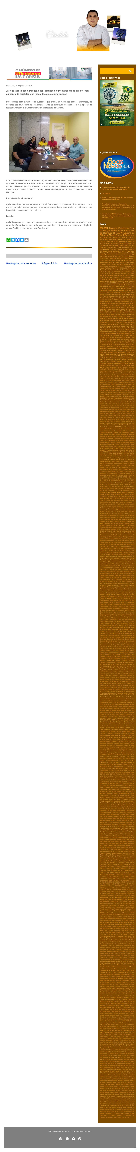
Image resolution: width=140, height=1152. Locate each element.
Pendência (113, 905)
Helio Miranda (115, 292)
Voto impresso (115, 1079)
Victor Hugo (121, 1073)
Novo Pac (103, 425)
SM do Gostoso (124, 1001)
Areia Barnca (125, 373)
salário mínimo (122, 463)
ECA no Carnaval (115, 654)
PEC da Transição (112, 876)
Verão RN (123, 1071)
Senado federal (104, 1015)
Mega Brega (123, 318)
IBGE (102, 256)
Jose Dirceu (103, 758)
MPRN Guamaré (121, 789)
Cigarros (108, 593)
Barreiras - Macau (126, 539)
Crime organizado (106, 343)
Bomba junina (126, 544)
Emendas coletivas (117, 672)
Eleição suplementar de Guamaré (118, 271)
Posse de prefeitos (117, 936)
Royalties (108, 444)
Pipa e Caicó (116, 916)
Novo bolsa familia (112, 425)
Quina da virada (127, 961)
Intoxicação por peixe (106, 751)
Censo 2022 (117, 581)
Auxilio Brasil (104, 270)
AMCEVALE (123, 285)
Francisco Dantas (129, 712)
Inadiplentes (119, 745)
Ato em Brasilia (129, 515)
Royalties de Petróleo (117, 997)
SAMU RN (131, 999)
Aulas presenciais (105, 517)
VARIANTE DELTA (128, 454)
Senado (116, 448)
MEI (109, 783)
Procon (108, 947)
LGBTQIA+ (103, 762)
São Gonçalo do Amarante (125, 279)
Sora (125, 1024)
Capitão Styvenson (128, 562)
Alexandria (110, 500)
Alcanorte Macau (125, 498)
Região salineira (113, 251)
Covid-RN (131, 341)
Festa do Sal (130, 702)
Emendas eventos (129, 672)
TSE (101, 243)
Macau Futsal (104, 799)
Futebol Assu (111, 718)
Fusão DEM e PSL (124, 716)
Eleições (110, 670)
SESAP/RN (117, 363)
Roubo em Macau (112, 996)
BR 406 (132, 529)
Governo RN (104, 266)
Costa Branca (121, 288)
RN (114, 233)
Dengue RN (110, 394)
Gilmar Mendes (109, 727)
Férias (132, 718)
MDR (101, 318)
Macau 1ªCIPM (115, 797)
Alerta (132, 498)
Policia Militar (114, 922)
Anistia (132, 504)
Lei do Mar (107, 772)
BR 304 (111, 286)
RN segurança (117, 436)
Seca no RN (120, 446)
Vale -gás (126, 1063)
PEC (115, 874)
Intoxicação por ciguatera (126, 749)
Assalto (102, 511)
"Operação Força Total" (114, 369)
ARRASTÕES (104, 486)
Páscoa (125, 959)
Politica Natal (118, 924)
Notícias (116, 275)
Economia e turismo (106, 658)
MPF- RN (103, 787)
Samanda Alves (104, 446)
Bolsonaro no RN (105, 544)
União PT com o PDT (124, 1055)
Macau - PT (108, 795)
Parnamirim (122, 255)
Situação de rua (114, 1024)
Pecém (132, 903)
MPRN (114, 231)
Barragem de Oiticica (115, 537)
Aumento (113, 303)
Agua (101, 498)
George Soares (114, 406)
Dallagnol (102, 633)
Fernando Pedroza (105, 699)
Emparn (121, 281)
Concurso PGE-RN (128, 598)
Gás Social (106, 737)
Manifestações (130, 805)
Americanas (109, 373)
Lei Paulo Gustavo (117, 316)
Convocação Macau (119, 608)
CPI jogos (131, 552)
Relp (126, 984)
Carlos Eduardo (117, 264)
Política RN (107, 434)
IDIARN (123, 292)
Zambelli (132, 1080)
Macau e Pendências (114, 803)
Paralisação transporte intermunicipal (111, 895)
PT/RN (124, 889)
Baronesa (122, 535)
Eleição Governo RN (120, 666)
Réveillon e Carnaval (121, 999)
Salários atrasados (111, 1007)
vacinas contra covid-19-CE (108, 1109)
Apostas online (120, 508)
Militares (110, 816)
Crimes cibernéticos (122, 623)
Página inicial (50, 263)
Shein (108, 1019)
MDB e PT (130, 316)
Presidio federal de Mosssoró (125, 944)
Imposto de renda (127, 273)
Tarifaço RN (103, 1038)
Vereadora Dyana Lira (121, 1069)
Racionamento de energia (107, 970)
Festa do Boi (125, 402)
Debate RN (103, 394)
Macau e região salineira (108, 294)
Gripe (132, 731)
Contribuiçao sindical (106, 608)
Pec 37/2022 (109, 903)
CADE (102, 378)
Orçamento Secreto (116, 870)
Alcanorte (131, 285)
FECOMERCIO (118, 683)
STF (124, 239)
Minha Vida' (108, 818)
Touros (115, 328)
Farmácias (131, 691)
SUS (121, 268)
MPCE (127, 785)
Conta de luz (104, 341)
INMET (113, 314)
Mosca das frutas (129, 828)
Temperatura (109, 1040)
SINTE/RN (123, 444)
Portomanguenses (105, 936)
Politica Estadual (109, 924)
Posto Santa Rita (129, 936)
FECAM (111, 683)
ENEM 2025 (103, 398)
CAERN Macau (121, 253)
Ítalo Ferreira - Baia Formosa (120, 1111)
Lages (132, 413)
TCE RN (102, 1034)
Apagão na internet (122, 506)
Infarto (108, 747)
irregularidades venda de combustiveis (116, 1098)
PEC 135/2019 (130, 874)
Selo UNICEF (130, 1013)
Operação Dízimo (111, 855)
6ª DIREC (124, 477)
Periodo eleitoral (105, 909)
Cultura (128, 627)
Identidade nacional (113, 743)
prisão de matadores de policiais (118, 1104)
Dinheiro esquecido (119, 646)
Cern (113, 386)
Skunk (121, 1024)
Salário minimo (124, 1005)
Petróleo (118, 431)
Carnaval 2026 (104, 566)
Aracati (127, 508)
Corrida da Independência (122, 614)
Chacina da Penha (123, 583)
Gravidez (131, 729)
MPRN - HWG (110, 787)
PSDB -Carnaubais (128, 888)
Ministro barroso (116, 820)
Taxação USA (117, 1038)
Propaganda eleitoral (113, 955)
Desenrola (109, 396)
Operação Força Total (115, 857)
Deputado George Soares (126, 639)
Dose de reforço (113, 652)
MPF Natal (108, 318)
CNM (108, 264)
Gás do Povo (130, 409)
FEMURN (103, 255)
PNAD (112, 884)
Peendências (104, 905)
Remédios (109, 363)
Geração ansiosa (129, 724)
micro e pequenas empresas (117, 1100)
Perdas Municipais (129, 907)
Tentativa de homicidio (121, 1040)
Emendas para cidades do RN (110, 674)
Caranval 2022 (110, 564)
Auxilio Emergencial (123, 331)
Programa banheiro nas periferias (124, 951)
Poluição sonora (110, 928)
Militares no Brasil (120, 816)
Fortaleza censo (118, 712)
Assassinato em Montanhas (125, 511)
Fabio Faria (120, 685)
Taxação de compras (128, 1038)
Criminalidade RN (109, 625)
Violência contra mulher (113, 1075)
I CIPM (122, 739)
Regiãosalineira (104, 984)
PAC (116, 427)
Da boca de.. (130, 631)
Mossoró (131, 235)
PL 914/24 (129, 882)
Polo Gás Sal (126, 926)
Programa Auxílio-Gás (107, 949)
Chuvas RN (130, 253)
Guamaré (113, 228)
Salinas (132, 444)
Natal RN (125, 294)
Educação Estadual (121, 660)
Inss (115, 239)
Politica (111, 262)
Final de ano (130, 706)
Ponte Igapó (124, 930)
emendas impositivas (120, 1092)
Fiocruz (102, 708)
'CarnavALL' (130, 465)
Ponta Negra (108, 930)
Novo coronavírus (109, 841)
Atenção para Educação (117, 515)
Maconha (102, 805)
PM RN (102, 884)
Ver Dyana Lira (120, 458)
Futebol (132, 404)
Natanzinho (109, 836)
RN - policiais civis (129, 963)
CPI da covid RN (109, 552)
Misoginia (116, 822)
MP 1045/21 (116, 783)
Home (9, 58)
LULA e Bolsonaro (113, 762)
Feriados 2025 (114, 697)
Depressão (103, 639)
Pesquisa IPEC (109, 431)
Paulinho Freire (109, 358)
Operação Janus (118, 859)
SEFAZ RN (103, 1001)
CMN (101, 548)
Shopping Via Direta (117, 1019)
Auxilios (118, 525)
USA (109, 1055)
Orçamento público (128, 870)
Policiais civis (117, 432)
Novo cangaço (125, 320)
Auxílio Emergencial (115, 375)
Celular (117, 384)
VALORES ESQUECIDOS (114, 454)
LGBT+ (132, 760)
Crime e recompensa (111, 619)
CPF (115, 550)
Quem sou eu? (25, 58)
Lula (118, 249)
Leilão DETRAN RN (112, 774)
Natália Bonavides (124, 836)
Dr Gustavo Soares (128, 396)
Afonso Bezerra (115, 235)
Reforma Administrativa (122, 438)
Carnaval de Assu (107, 567)
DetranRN (113, 258)
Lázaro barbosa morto (112, 781)
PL (130, 880)
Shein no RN (121, 450)
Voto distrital (106, 1079)
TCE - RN (131, 1032)
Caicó (106, 258)
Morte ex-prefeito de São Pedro (115, 828)
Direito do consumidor (115, 648)
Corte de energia (110, 390)
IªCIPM (110, 754)
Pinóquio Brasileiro (129, 914)
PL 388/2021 (114, 882)
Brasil (121, 245)
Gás (101, 737)
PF (117, 255)
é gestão (131, 1111)
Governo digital (123, 729)
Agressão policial (129, 496)
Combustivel (104, 288)
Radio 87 (119, 970)
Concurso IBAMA (105, 598)
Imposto (126, 743)
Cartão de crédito (124, 573)
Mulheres (109, 830)
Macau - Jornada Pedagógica (116, 793)
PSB (113, 322)
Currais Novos (119, 343)
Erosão (102, 679)
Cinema (113, 593)
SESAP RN (113, 256)
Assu (101, 258)
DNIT (111, 631)
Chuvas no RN (106, 245)
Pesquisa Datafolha (120, 359)
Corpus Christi (104, 614)
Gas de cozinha (104, 722)
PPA (133, 884)
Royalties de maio (129, 997)
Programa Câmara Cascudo (125, 949)
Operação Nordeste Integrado (119, 861)
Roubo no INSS (123, 996)
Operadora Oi (130, 847)
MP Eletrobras (110, 785)
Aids (105, 498)
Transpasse (103, 1048)
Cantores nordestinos (117, 562)
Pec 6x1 (116, 903)
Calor (126, 382)
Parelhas (131, 895)
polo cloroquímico (112, 463)
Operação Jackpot (105, 859)
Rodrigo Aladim (124, 442)
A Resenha (123, 481)
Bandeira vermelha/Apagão (109, 535)
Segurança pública (116, 298)
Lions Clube (103, 778)
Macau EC (103, 419)
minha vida (103, 463)
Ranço (114, 972)
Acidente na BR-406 (116, 490)
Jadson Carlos (104, 756)
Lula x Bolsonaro (122, 779)
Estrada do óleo (119, 679)
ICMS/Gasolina (104, 741)
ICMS (126, 245)
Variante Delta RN (129, 1065)
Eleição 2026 (122, 398)
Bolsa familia (117, 542)
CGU (129, 546)
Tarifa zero (120, 1036)
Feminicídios (116, 402)
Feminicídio (108, 402)
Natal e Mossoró (125, 834)
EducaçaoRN (110, 660)
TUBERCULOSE (105, 1036)
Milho (105, 816)
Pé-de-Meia (109, 436)
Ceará (119, 270)
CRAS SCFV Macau (123, 380)
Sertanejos (103, 1019)
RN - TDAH (120, 963)
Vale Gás (131, 1063)
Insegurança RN (113, 411)
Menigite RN (130, 812)
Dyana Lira (124, 309)
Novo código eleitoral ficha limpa (124, 841)
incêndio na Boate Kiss (118, 1096)
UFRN (132, 256)
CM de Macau (124, 247)
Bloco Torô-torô (114, 376)
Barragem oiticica (110, 539)
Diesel (120, 396)
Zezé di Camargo (126, 1082)
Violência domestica (128, 1075)
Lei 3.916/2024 (109, 768)
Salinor (117, 1005)
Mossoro (131, 421)
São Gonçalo (107, 1028)
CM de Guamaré (106, 241)
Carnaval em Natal (115, 569)
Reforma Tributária (128, 296)
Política (118, 296)
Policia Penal (123, 922)
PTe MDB (129, 889)
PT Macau (126, 266)
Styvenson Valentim (112, 1026)
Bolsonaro (123, 241)
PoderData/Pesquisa (106, 432)
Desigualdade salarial (128, 643)
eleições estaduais (129, 461)
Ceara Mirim (118, 579)
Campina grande (105, 560)
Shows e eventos (116, 1021)
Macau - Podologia (118, 795)
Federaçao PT (112, 693)
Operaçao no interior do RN (108, 851)
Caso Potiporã (109, 577)
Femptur (102, 697)
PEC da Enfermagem (124, 427)
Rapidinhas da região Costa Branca (118, 326)
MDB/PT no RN (118, 417)
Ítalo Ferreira (107, 1111)
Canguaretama (105, 307)
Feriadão (121, 697)
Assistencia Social (129, 513)
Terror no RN (118, 1042)
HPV (120, 737)
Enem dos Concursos (111, 675)
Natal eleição (121, 423)
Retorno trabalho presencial (108, 990)
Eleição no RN (110, 311)
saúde (115, 243)
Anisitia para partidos (123, 504)
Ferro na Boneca (117, 699)
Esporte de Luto (109, 679)
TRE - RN (111, 1034)
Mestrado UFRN (105, 814)
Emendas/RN (124, 674)
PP (130, 884)
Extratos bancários (128, 681)
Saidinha (123, 1003)
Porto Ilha (103, 934)
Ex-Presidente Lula (105, 681)
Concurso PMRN (123, 600)
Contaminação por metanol (109, 606)
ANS (133, 484)
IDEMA (128, 352)
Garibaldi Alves (104, 406)
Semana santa (108, 448)
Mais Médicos (111, 805)
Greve (102, 260)
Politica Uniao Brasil (128, 924)
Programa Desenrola (106, 951)
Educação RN (129, 243)
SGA (101, 277)
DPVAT (124, 631)
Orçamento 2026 (105, 870)
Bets (133, 375)
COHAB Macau (124, 548)
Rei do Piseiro (114, 984)
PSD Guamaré (116, 888)
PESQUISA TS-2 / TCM (116, 878)
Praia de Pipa (104, 938)
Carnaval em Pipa (128, 569)
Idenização (103, 743)
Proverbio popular (105, 959)
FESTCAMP (127, 683)
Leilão (114, 415)
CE (129, 305)
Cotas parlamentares (120, 618)
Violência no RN (129, 458)
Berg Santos (125, 540)
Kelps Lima (130, 292)
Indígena (102, 747)
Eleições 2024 (130, 398)
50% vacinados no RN (111, 477)
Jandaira (110, 275)
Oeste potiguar (121, 847)
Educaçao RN (104, 253)
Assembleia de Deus (117, 513)
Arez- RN (115, 510)
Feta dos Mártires (129, 704)
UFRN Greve (119, 1053)
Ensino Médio (115, 677)
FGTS (126, 281)
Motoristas (103, 830)
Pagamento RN (123, 891)
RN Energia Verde (105, 963)
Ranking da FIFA (105, 972)
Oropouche (131, 868)
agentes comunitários (122, 1084)
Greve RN (113, 249)
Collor (113, 594)
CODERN (115, 548)
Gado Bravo (119, 720)
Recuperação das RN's (107, 976)
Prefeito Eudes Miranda (113, 940)
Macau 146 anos (105, 797)
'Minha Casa (104, 467)
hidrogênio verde (105, 1096)
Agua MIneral (104, 330)
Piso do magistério (109, 296)
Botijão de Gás (129, 333)
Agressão (121, 496)
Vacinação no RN (105, 1063)
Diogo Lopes (104, 648)
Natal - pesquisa (114, 834)
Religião (122, 984)
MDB (101, 356)
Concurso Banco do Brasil (125, 596)
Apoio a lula (103, 508)
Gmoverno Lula (129, 727)
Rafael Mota (126, 436)
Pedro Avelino (119, 358)
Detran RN (123, 251)
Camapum (117, 558)
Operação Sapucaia (106, 864)
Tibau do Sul (127, 452)
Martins (120, 809)
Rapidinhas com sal (124, 972)
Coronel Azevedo (129, 612)
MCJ (125, 316)
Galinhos (116, 237)
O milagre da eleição (111, 847)
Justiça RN (108, 413)
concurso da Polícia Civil (121, 1086)
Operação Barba (111, 853)
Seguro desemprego (106, 1013)
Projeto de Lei (113, 953)
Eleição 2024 (123, 290)
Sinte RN (112, 1023)
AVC (109, 486)
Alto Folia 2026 (114, 502)
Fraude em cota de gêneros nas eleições (112, 714)
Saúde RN (126, 268)
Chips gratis (110, 585)
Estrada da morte (123, 400)
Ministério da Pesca (106, 822)
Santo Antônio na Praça (110, 1009)
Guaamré (102, 733)
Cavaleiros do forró (108, 579)
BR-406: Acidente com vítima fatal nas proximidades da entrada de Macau (116, 188)
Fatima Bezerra (129, 311)
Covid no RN (120, 390)
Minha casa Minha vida (119, 818)
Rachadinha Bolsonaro (127, 969)
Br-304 (111, 305)
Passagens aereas (121, 897)
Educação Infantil (111, 662)
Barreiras (118, 539)
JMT (128, 754)
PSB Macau (129, 886)
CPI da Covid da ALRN (123, 378)
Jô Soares (108, 760)
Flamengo (116, 708)
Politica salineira (117, 926)
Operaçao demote (116, 849)
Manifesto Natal (105, 807)
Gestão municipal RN (113, 726)
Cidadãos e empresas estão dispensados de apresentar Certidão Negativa (117, 591)
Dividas (108, 650)
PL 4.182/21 (121, 882)
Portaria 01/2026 (120, 932)
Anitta (101, 506)
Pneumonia (107, 920)
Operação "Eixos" (123, 851)
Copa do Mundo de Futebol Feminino (123, 610)
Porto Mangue (111, 934)
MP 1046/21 (123, 783)
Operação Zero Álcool (107, 866)
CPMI (101, 554)
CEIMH (126, 546)
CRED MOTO (115, 554)
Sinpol (107, 1023)
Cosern (112, 288)
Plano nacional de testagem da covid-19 (116, 918)
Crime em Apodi (123, 619)
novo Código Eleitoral (126, 367)
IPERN (132, 741)
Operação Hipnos (128, 857)
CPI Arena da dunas (110, 378)
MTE (127, 791)
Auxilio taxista (110, 525)
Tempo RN (116, 365)
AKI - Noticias (116, 483)
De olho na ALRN (111, 633)
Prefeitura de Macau (116, 942)
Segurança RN (125, 262)
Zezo (118, 1082)
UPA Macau (103, 1055)
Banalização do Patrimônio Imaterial (111, 533)
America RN (111, 504)
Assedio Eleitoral (105, 513)
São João (103, 328)
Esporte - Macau (113, 400)
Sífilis (119, 1032)
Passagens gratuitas (111, 899)
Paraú (126, 895)
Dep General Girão (128, 637)
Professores (131, 947)
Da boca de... (107, 194)
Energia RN (122, 675)
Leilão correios (130, 774)
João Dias (122, 758)
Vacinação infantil (129, 1061)
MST (123, 791)
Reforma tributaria (115, 980)
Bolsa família (119, 286)
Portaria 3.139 (130, 932)
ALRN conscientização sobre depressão (118, 484)
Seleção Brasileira (119, 1013)
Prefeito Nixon (124, 940)
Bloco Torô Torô (105, 376)
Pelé (101, 431)
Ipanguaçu (103, 275)
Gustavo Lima (130, 735)
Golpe (102, 729)
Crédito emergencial (119, 627)
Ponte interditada (110, 932)
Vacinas (132, 1059)
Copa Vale (108, 610)
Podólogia (131, 920)
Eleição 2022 (113, 247)
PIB (114, 880)
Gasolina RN (119, 722)
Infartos (112, 747)
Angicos (107, 303)
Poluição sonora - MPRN (123, 928)
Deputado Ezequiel (113, 346)
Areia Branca (124, 231)
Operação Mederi (105, 861)
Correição (111, 614)
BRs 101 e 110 (110, 531)
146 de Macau (112, 469)
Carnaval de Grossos (120, 567)
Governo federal (128, 313)
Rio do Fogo (130, 992)
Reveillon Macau (105, 992)
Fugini (102, 716)
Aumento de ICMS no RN (118, 517)
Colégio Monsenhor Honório (125, 594)
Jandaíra (113, 354)
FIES (132, 271)
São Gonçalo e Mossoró (119, 1028)
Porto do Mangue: (122, 934)
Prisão (116, 262)
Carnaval (113, 270)
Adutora (127, 494)
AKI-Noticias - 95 (125, 483)
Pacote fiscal (106, 891)
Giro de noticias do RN (127, 406)
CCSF (121, 546)
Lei (133, 354)
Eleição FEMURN (107, 666)
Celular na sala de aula (126, 337)
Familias (107, 691)
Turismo (123, 365)
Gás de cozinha (113, 273)
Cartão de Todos (113, 573)
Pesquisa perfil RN (128, 913)
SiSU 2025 (125, 1021)
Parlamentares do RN (107, 897)
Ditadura (102, 650)
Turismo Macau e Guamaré (126, 1051)
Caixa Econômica (119, 382)
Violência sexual (118, 1077)
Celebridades (109, 581)
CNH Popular (108, 548)
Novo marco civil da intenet (120, 843)
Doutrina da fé (123, 652)
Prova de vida (127, 324)
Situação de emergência (121, 277)
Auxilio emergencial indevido (120, 523)
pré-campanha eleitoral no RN (117, 1105)
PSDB (118, 260)
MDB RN (109, 417)
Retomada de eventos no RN (125, 988)
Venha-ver (113, 458)
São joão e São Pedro (110, 1032)
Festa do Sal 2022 (105, 704)
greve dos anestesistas (127, 1094)
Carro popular (125, 571)
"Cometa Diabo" (110, 465)
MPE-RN (131, 785)
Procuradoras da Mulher (118, 947)
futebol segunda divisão (112, 1094)
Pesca (112, 909)
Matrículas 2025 (104, 810)
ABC (128, 481)
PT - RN (112, 889)
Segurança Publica (117, 1011)
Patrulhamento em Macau (118, 901)
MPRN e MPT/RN (105, 791)
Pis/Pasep (108, 268)
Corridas (112, 616)
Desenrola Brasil (106, 290)
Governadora (115, 729)
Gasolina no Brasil (106, 724)
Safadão (117, 1003)
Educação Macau (113, 398)
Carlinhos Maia (129, 564)
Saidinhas (129, 1003)
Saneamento (113, 446)
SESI (115, 1001)
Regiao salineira (110, 982)
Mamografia (121, 805)
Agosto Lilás (114, 496)
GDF (113, 720)
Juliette (129, 314)
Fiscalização (108, 708)
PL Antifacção (125, 356)
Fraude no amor (129, 714)
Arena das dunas (107, 510)
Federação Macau (122, 693)
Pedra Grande (130, 429)
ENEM (120, 243)
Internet (115, 749)
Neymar (102, 837)
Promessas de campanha (126, 953)
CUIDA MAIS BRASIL (125, 554)
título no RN (130, 1107)
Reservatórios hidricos (113, 986)
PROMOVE (118, 886)
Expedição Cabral (117, 681)
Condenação (130, 602)
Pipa (101, 916)
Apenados (131, 506)
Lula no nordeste (110, 779)
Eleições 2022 (129, 264)
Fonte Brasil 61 (126, 710)
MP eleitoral (127, 417)
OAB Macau (122, 425)
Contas (121, 606)
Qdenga (110, 961)
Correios (125, 307)
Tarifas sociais (129, 1036)
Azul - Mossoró (130, 527)
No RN (115, 837)
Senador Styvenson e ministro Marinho (122, 1015)
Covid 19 (131, 288)
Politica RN (108, 243)
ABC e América (106, 483)
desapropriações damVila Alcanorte (117, 1090)
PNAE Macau (119, 884)
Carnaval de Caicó (108, 384)
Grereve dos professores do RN (110, 731)
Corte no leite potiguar (122, 616)
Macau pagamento (128, 803)
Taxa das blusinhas (114, 452)
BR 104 (122, 529)
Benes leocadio (119, 333)
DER (118, 392)
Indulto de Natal (129, 745)
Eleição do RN (104, 668)
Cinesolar (119, 593)
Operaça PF (130, 425)
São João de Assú (120, 1030)
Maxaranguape (121, 810)
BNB (123, 375)
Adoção (102, 494)
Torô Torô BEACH (119, 1044)
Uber (115, 1055)
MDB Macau (103, 783)
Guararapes (122, 735)
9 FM (108, 481)
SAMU (113, 444)
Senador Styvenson (106, 450)
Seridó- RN (130, 1017)
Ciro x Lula (125, 593)
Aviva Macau (121, 527)
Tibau (121, 452)
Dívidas (107, 654)
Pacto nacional (114, 429)
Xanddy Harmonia (123, 1080)
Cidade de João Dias (120, 589)
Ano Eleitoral (107, 506)
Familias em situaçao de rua (119, 691)
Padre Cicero (114, 891)
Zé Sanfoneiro (110, 1084)
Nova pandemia (108, 839)
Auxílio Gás (125, 525)
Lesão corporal (123, 776)
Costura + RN (108, 618)
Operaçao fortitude (128, 849)
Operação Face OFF (122, 855)
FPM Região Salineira (109, 685)
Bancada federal (129, 533)
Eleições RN (118, 670)
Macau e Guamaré (123, 283)
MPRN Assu (126, 787)
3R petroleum (112, 285)
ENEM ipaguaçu (121, 656)
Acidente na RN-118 (128, 490)
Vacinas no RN (104, 1061)
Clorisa (108, 594)
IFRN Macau (104, 249)
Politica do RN (108, 239)
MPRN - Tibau (118, 787)
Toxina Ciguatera (118, 1046)
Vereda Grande (114, 1071)
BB (113, 333)
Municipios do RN (117, 830)
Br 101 (132, 376)
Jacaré (132, 754)
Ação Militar (103, 529)
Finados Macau (122, 706)
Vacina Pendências (112, 1059)
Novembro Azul (130, 423)
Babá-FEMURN (120, 531)
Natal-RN (131, 241)
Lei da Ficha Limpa (106, 415)
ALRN (119, 233)
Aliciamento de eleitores (121, 500)
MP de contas (120, 785)
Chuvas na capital (112, 587)
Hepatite (124, 737)
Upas (132, 1055)
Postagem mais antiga (78, 263)
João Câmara (121, 354)
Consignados (130, 604)
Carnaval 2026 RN (114, 566)
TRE (122, 256)
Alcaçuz (111, 330)
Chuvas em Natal (121, 386)
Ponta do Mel (116, 930)
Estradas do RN (129, 679)
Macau (104, 227)
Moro (117, 824)
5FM (119, 477)
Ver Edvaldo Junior (121, 1067)
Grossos (102, 409)
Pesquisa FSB (130, 909)
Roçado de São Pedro (107, 999)
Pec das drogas (125, 903)
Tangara (113, 1036)
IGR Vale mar (122, 741)
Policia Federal (104, 922)
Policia (122, 275)
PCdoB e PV (127, 872)
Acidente (102, 373)
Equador (132, 677)
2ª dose (107, 475)
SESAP (118, 444)
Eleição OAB (130, 666)
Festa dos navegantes (117, 704)
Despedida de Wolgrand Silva (121, 645)
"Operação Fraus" (121, 465)
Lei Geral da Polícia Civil (122, 770)
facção (102, 1094)
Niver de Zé (108, 837)
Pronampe (103, 955)
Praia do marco (115, 938)
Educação (103, 237)
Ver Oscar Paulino (109, 1069)
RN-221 (102, 969)
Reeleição (110, 438)
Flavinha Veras (125, 708)
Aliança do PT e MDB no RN (124, 330)
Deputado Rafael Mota (107, 309)
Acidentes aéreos (116, 492)
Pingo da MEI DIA (118, 914)
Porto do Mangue (112, 324)
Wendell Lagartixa (105, 1080)
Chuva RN (117, 585)
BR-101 (102, 531)
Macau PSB (112, 799)
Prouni (121, 324)
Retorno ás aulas (123, 990)
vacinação (103, 369)
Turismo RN (130, 365)
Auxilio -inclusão (105, 523)
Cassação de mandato (120, 577)
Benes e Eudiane (115, 540)
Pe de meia (122, 429)
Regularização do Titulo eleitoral (118, 440)
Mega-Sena (111, 812)
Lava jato (123, 762)
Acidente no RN (105, 492)
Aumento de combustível (108, 331)
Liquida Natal (111, 778)
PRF (109, 322)
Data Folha (131, 392)
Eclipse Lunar (130, 656)
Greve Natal (126, 731)
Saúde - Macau (122, 1009)
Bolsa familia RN (125, 376)
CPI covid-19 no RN (117, 335)
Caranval (102, 564)
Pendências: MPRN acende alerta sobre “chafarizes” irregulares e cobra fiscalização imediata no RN (117, 216)
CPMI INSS (107, 554)
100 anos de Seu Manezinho (118, 467)
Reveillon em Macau (118, 992)
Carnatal (115, 337)
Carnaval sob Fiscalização (107, 571)
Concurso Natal (117, 598)
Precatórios (124, 434)
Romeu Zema (130, 994)
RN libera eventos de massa (120, 967)
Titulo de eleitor (124, 300)
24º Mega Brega (123, 473)
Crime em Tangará (115, 621)
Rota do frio (103, 996)
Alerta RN (103, 500)
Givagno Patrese (123, 350)
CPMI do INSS (112, 380)
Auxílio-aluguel (112, 527)
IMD (106, 411)
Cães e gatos (111, 629)
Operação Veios (118, 864)
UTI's (112, 1055)
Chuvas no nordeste (106, 589)
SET (118, 1001)
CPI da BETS (120, 550)
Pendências (123, 228)
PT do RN (118, 889)
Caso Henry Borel (120, 575)
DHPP (108, 631)
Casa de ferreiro (109, 575)
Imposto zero (111, 745)
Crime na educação (128, 621)
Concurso (119, 307)
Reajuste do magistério (127, 974)
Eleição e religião (115, 668)
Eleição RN (130, 255)
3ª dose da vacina (113, 371)
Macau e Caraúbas (123, 801)
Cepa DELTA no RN (128, 581)
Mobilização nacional (110, 824)
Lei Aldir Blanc (128, 768)
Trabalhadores (130, 1046)
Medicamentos (109, 356)
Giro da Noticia (119, 727)
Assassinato (104, 286)
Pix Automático (124, 916)
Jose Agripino (130, 756)
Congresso (124, 388)
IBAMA (102, 314)
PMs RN (102, 429)
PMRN (108, 884)
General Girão (118, 724)
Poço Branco (116, 434)
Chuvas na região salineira (126, 587)
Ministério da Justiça (128, 820)
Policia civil (115, 268)
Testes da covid (127, 1042)
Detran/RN (115, 396)
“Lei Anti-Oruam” (119, 1113)
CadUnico (109, 556)
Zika (126, 459)
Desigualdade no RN (114, 643)
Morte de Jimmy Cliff (118, 826)
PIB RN (118, 880)
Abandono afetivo (116, 486)
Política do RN (129, 275)
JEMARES (118, 754)
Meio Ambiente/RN (121, 812)
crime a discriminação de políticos (117, 1088)
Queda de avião (117, 961)
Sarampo (110, 365)
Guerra (124, 409)
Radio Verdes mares (128, 970)
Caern (110, 237)
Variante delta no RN (119, 456)
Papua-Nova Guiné (112, 893)
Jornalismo (122, 756)
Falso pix (111, 689)
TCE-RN (105, 452)
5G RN (121, 371)
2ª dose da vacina (116, 475)
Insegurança (124, 747)
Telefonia (102, 1040)
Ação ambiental (111, 529)
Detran (118, 309)
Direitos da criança (128, 648)
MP (111, 783)
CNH (126, 286)
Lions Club (131, 776)
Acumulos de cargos (128, 492)
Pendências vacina (105, 907)
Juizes (128, 758)
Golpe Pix (107, 729)
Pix (130, 245)
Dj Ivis (127, 650)
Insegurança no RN (115, 266)
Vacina (102, 456)
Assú (120, 239)
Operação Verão (129, 864)
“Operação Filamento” (116, 1115)
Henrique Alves (105, 283)
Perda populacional (117, 907)
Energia (119, 258)
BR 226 (127, 529)
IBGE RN (113, 283)
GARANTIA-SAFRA (105, 720)
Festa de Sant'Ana (106, 701)
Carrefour (118, 571)
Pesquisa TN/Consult (121, 911)
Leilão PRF (121, 774)
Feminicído (131, 695)
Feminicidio (112, 695)
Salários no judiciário (124, 1007)
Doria (106, 652)
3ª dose (124, 475)
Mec (105, 256)
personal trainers (124, 1102)
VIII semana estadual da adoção (111, 1057)
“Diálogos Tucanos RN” (107, 1113)
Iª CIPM (126, 411)
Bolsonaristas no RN (128, 542)
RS (108, 361)
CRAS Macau (129, 335)
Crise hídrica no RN (121, 625)
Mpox (107, 320)
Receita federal (116, 361)
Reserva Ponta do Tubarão (112, 442)
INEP (128, 741)
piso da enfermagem (122, 301)
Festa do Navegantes (119, 702)
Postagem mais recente (21, 263)
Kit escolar (119, 760)
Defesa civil (107, 637)
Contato (42, 58)
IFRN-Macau (113, 741)
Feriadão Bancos (129, 697)
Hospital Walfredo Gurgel (116, 352)
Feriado (107, 697)
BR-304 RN (128, 375)
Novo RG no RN (126, 839)
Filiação (115, 706)
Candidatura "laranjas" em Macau (120, 560)
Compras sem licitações (108, 596)
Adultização (120, 494)
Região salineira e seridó (125, 982)
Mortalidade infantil (125, 824)
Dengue (115, 245)
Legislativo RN (118, 764)
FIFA (133, 683)
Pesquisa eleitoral (117, 913)
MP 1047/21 (130, 783)
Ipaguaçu (112, 753)
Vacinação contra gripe (117, 1061)
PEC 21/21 (103, 876)
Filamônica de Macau (106, 706)
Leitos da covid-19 (105, 776)
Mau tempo (113, 810)
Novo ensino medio (105, 843)
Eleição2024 (103, 670)
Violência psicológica (106, 1077)
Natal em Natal (115, 320)
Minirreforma (130, 818)
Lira (116, 778)
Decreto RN (117, 635)
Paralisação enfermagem (126, 893)
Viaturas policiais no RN (111, 1073)
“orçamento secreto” (124, 1117)
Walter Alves (120, 459)
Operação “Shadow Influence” (116, 868)
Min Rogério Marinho (113, 421)
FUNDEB (103, 273)
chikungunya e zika (117, 461)
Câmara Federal (111, 392)
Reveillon (131, 990)
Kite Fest (126, 760)
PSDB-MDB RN (104, 889)
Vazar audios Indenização (107, 1067)
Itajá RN (121, 411)
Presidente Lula (111, 944)
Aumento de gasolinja (127, 519)
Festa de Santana (118, 701)
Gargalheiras (127, 720)
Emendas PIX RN (105, 672)
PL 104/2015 (106, 882)
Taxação (110, 1038)
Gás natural (114, 737)
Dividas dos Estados (117, 650)
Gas (133, 720)
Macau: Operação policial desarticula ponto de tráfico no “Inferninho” (117, 199)
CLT (133, 546)
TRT (133, 1034)
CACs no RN (110, 546)
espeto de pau (130, 1092)
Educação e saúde (113, 664)
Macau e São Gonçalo (127, 419)
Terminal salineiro (108, 1042)
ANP (133, 371)
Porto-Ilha (131, 934)
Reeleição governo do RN (112, 978)
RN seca (131, 967)
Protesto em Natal (128, 955)
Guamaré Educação (113, 733)
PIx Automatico (124, 880)
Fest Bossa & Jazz (128, 699)
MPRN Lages (130, 789)
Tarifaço (109, 328)
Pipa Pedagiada (107, 916)
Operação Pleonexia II (110, 862)
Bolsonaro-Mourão (116, 544)
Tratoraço (123, 1049)
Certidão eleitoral (112, 583)
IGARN (107, 314)
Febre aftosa (104, 313)
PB (119, 356)
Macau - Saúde (129, 795)
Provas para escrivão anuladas (124, 957)
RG (133, 961)
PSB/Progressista (105, 888)
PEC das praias (123, 876)
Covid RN (131, 307)
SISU (132, 326)
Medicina (105, 812)
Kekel (114, 760)
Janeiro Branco (113, 756)
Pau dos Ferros (121, 322)
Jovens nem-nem (113, 758)
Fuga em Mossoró (110, 350)
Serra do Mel (127, 298)
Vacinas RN (108, 456)
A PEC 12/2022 (115, 481)
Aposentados (111, 508)
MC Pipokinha (123, 781)
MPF (114, 260)
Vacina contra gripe (123, 1059)
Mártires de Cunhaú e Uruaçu (112, 832)
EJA (115, 656)
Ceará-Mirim (114, 281)
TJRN (116, 300)
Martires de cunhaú (128, 809)
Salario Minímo (110, 1005)
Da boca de (110, 344)
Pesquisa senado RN (106, 914)
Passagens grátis (122, 899)
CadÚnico (110, 382)
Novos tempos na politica (122, 845)
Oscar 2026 (103, 872)
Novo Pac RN (117, 839)
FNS (101, 685)
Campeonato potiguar (127, 558)
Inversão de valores (120, 751)
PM (133, 882)
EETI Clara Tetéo (126, 654)
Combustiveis (126, 270)
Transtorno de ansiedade (113, 1049)
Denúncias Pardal (120, 394)
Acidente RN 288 (123, 488)
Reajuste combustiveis (113, 974)
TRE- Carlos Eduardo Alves (123, 1034)
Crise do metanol (129, 390)
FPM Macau (111, 255)
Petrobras (113, 253)
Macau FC (123, 797)
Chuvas (112, 307)
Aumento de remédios (106, 521)
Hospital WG (108, 739)
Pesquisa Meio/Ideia (106, 911)
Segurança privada (128, 1011)
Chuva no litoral (125, 585)
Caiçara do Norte (106, 337)
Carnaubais (130, 239)
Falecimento (121, 687)
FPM (125, 235)
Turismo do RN (105, 1053)
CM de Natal (104, 335)
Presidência (103, 945)
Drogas (102, 654)
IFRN (116, 241)
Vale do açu (103, 1065)
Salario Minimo (105, 298)
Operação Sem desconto (107, 427)
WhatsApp (114, 1080)
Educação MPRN (122, 662)
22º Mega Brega (111, 471)
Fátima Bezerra (129, 258)
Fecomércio (103, 693)
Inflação (118, 747)
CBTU (116, 546)
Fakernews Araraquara (110, 687)
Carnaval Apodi (124, 566)
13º (131, 301)
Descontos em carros (117, 641)
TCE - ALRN (124, 1032)
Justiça (129, 354)
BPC (118, 529)
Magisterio (103, 421)
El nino (122, 664)
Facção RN (127, 685)
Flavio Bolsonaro (111, 710)
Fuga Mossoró (124, 404)
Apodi (132, 268)
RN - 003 (113, 963)
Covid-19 (123, 237)
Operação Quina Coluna (126, 862)
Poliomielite (125, 432)
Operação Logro (129, 859)
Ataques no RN (104, 515)
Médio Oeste (104, 834)
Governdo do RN (118, 407)
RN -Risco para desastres (108, 965)
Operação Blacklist (122, 853)
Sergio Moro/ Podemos (119, 1017)
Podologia (103, 324)
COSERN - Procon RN (106, 550)
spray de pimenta (111, 1107)
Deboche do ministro (123, 633)
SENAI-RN (110, 1001)
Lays (111, 764)
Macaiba (115, 318)
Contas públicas (129, 606)
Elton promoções (129, 670)
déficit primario (109, 1092)
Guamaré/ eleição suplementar (109, 735)
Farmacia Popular (122, 348)
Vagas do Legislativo (117, 1063)
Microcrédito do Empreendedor (119, 814)
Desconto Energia (105, 641)
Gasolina (131, 281)
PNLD (126, 884)
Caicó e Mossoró (117, 556)
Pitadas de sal (128, 431)
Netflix (132, 836)
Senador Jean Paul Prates (126, 448)
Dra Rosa (131, 652)
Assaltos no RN (110, 511)
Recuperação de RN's (123, 976)
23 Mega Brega (127, 369)
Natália (115, 836)
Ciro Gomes (130, 386)
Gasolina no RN (116, 313)
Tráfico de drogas (113, 1051)
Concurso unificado (114, 388)
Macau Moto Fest (113, 419)
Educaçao (131, 251)
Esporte (131, 290)
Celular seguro (123, 384)
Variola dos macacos (108, 367)
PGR (133, 427)
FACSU (106, 683)
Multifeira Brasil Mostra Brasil (108, 423)
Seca (129, 1009)
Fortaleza (110, 712)
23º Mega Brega (112, 473)
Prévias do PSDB (116, 959)
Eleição (115, 290)
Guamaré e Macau (127, 733)
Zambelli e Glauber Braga (108, 1082)
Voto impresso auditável (107, 459)
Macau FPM (130, 797)
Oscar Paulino (111, 872)
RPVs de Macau (112, 969)
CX (133, 305)
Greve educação (129, 407)
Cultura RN (103, 392)
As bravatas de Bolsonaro (126, 510)
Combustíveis (104, 388)
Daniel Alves (123, 392)
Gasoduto (112, 722)
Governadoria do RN (106, 407)
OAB (116, 356)
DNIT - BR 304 (118, 631)
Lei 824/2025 (127, 764)
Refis (121, 978)
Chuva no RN (104, 339)
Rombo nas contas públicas (118, 994)
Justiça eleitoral (117, 413)
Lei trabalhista (126, 772)
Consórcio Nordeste (127, 339)
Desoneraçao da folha (106, 645)
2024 (118, 469)
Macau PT (119, 799)
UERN (132, 262)
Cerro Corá (103, 583)
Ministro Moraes (105, 820)
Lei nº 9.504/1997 (116, 772)
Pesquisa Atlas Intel (120, 909)
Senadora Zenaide (105, 1017)
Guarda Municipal (116, 409)
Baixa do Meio (129, 531)
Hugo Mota (116, 739)
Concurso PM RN (113, 600)
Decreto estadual (120, 344)
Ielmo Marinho (121, 314)
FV (130, 400)
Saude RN (108, 277)
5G (133, 328)
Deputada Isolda (112, 639)
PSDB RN (124, 260)
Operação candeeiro (121, 866)
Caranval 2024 (120, 564)
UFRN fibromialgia (128, 1053)
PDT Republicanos (108, 874)
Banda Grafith (104, 281)
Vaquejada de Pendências (115, 1065)
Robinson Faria (104, 994)
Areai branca (116, 373)
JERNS (124, 754)
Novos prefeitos (108, 845)
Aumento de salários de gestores (124, 521)
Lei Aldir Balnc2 (118, 768)
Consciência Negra (120, 604)
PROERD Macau (106, 886)
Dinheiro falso (130, 646)
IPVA (132, 352)
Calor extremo (108, 558)
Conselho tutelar (115, 339)
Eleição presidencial (128, 668)
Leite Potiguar (121, 415)
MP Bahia (103, 785)
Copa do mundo (118, 612)
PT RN (107, 429)
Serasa (114, 450)
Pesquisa (131, 322)
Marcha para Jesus (111, 809)
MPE (133, 417)
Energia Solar (104, 400)
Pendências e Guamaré (126, 905)
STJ (128, 444)
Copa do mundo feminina (118, 341)
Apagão (114, 506)
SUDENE (125, 363)
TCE (118, 256)
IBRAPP (102, 411)
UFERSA (127, 256)
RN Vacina (109, 967)
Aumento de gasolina (114, 519)
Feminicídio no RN (121, 695)
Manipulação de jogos (118, 807)
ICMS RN (108, 260)
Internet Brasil (105, 354)
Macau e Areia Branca (111, 801)
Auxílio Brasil (107, 333)
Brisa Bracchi (121, 305)
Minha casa (124, 421)
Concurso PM (104, 600)
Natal (106, 235)
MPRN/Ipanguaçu (117, 791)
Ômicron (103, 264)
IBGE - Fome (130, 739)
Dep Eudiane (116, 637)
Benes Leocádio (105, 540)
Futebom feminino (123, 718)
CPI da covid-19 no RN (121, 552)
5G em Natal (127, 371)
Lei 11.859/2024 (127, 766)
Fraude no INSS (113, 404)
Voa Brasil (128, 328)
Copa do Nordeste (106, 612)
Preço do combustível (115, 945)
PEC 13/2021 (121, 874)
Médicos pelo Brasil (128, 832)
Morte (119, 294)
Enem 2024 (119, 311)
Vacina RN (121, 328)
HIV (105, 352)
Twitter (112, 1053)
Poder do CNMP (122, 920)
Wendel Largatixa (129, 1079)
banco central (109, 1086)
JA (113, 754)
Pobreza (114, 920)
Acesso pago (114, 488)
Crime (132, 247)
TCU (107, 1034)
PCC (122, 872)
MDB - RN (131, 781)
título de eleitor (121, 1107)
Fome (118, 710)
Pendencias (124, 249)
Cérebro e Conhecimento (122, 629)
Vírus (121, 1079)
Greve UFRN (104, 292)
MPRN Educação (109, 789)
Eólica (102, 683)
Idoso (121, 743)
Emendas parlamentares (108, 348)
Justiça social (126, 413)
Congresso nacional (106, 604)
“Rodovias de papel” (112, 1117)
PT (108, 256)
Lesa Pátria (115, 776)
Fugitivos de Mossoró (110, 716)
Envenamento (124, 677)
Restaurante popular (128, 986)
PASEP (118, 872)
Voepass (126, 1077)
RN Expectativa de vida (124, 965)
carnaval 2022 (109, 301)
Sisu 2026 (118, 1023)
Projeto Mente (104, 953)
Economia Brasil (128, 346)
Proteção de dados (106, 957)
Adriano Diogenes (110, 494)
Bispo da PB (109, 542)
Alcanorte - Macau (113, 498)
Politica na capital (105, 926)
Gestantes (103, 726)
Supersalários (123, 1026)
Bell (133, 539)
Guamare (108, 409)
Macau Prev (126, 799)
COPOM (132, 548)
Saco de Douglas (109, 1003)
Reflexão (126, 978)
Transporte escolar (114, 1048)
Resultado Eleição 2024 (107, 988)
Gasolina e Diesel (129, 722)
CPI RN (131, 286)
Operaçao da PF (105, 849)
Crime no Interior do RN (107, 623)
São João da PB (109, 1030)
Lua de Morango (123, 778)
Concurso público (120, 602)
